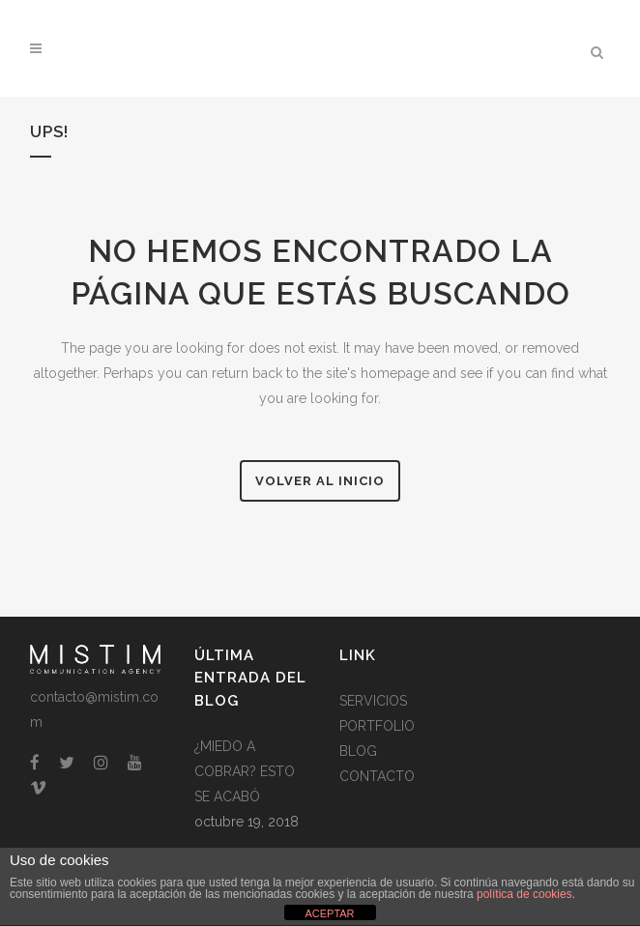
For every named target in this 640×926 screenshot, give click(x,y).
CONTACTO (377, 776)
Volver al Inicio (320, 481)
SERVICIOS (373, 701)
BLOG (358, 751)
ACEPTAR (329, 913)
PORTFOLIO (377, 726)
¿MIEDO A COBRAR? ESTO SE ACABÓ (244, 771)
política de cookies (524, 894)
